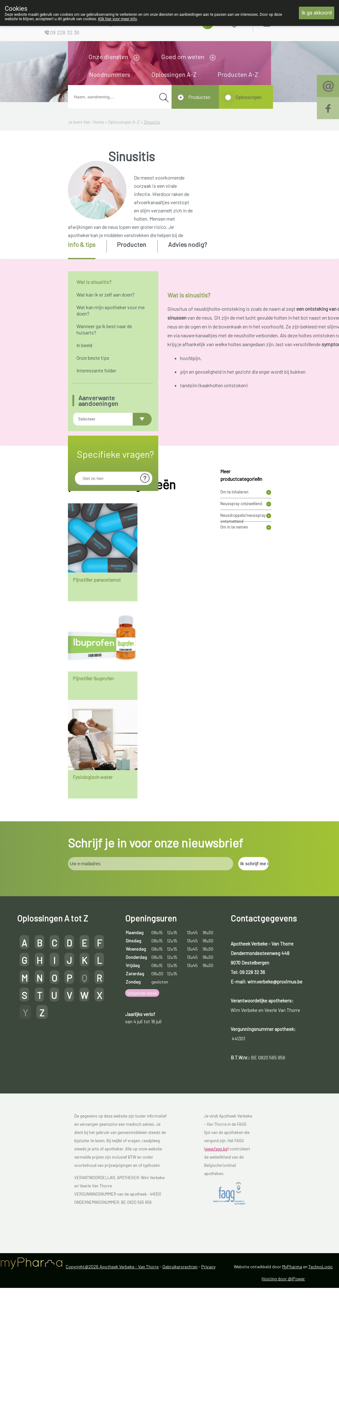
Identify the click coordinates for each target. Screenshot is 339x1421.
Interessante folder (96, 370)
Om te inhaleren (234, 613)
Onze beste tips (92, 358)
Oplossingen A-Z (174, 74)
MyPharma (292, 1388)
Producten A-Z (238, 74)
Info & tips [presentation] (81, 244)
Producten (199, 97)
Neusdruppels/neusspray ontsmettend (243, 638)
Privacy (208, 1388)
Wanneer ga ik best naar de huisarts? (104, 329)
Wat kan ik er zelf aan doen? (105, 294)
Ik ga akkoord (316, 13)
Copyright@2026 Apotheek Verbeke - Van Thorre (112, 1388)
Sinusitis (152, 122)
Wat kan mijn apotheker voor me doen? (110, 310)
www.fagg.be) (216, 1270)
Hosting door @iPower (283, 1400)
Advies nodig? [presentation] (187, 244)
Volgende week (142, 1115)
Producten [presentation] (131, 244)
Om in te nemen (234, 649)
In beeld (84, 345)
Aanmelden (289, 22)
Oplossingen (249, 97)
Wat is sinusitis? (94, 282)
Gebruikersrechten (179, 1388)
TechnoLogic (320, 1388)
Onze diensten (108, 56)
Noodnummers (109, 74)
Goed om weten (182, 56)
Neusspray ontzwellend (241, 625)
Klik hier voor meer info (117, 19)
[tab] (87, 249)
